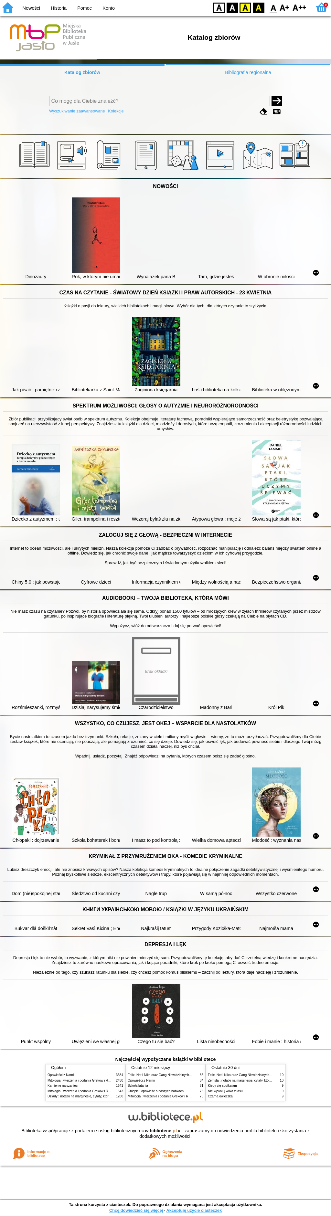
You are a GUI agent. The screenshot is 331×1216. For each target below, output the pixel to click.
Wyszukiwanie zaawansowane (77, 111)
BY (258, 7)
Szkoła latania (138, 1085)
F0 (273, 7)
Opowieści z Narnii (61, 1075)
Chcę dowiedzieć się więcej (136, 1210)
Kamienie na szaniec (63, 1085)
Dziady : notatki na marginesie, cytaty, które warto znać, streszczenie (97, 1096)
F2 (299, 7)
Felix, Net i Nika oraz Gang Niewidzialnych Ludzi (163, 1075)
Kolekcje (115, 111)
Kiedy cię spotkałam (222, 1085)
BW (232, 7)
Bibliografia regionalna (248, 72)
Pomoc (84, 8)
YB (245, 7)
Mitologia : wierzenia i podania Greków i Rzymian (83, 1080)
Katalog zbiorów (82, 72)
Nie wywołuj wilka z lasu (225, 1091)
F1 (285, 7)
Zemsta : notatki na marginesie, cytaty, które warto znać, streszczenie (258, 1080)
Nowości (31, 8)
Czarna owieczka (220, 1096)
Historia (59, 8)
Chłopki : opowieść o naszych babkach (156, 1091)
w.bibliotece (161, 1130)
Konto (108, 8)
